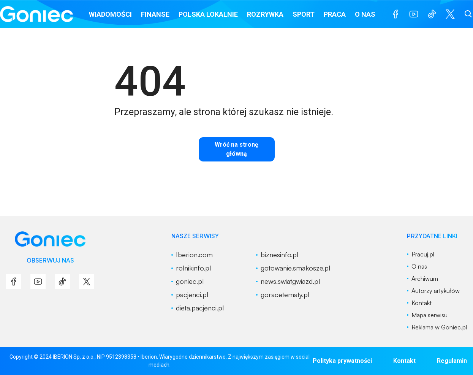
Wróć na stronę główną (236, 149)
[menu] (395, 14)
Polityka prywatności (342, 360)
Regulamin (452, 360)
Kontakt (404, 360)
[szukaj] (468, 14)
